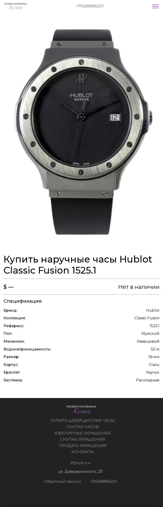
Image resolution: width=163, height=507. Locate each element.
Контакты (83, 452)
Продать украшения (84, 445)
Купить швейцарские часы (84, 420)
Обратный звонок (61, 481)
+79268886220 (90, 6)
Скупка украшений (83, 439)
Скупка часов (84, 426)
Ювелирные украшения (84, 433)
